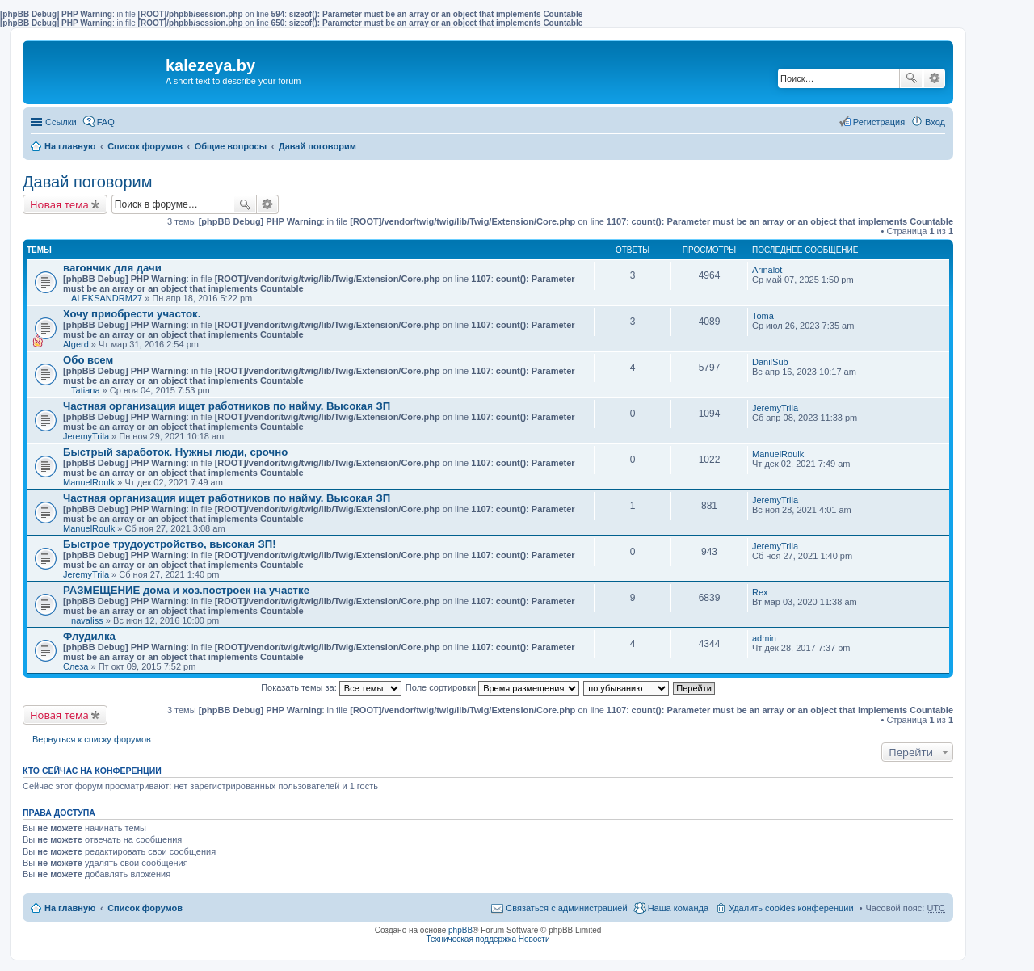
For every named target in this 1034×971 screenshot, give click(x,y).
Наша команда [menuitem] (678, 908)
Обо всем (88, 360)
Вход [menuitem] (935, 122)
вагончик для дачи (112, 268)
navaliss (87, 620)
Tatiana (85, 390)
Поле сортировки (492, 687)
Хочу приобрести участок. (131, 314)
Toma (763, 316)
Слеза (75, 666)
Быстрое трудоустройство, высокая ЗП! (169, 544)
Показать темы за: (331, 687)
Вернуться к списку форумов (91, 739)
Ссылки (61, 122)
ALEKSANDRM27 (106, 298)
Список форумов (145, 146)
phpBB (460, 930)
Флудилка (89, 636)
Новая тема (59, 204)
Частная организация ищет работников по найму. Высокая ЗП (226, 406)
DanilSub (770, 362)
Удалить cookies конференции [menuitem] (791, 908)
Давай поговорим (317, 146)
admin (764, 638)
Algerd (76, 344)
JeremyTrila (86, 436)
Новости (534, 939)
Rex (760, 592)
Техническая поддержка (471, 939)
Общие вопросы (231, 146)
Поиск (911, 78)
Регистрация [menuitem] (879, 122)
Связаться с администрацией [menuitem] (566, 908)
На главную (69, 146)
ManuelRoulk (89, 482)
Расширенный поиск (934, 78)
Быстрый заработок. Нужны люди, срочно (175, 452)
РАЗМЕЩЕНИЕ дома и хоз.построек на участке (186, 590)
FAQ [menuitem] (106, 122)
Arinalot (767, 270)
